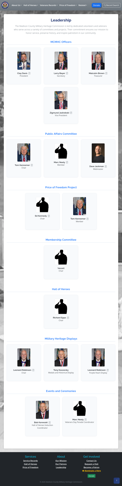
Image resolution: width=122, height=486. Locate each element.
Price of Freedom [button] (67, 5)
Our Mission (61, 460)
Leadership (61, 467)
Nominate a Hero (91, 470)
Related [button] (82, 5)
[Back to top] (117, 481)
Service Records (30, 460)
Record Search (111, 5)
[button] (24, 66)
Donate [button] (96, 5)
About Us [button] (16, 5)
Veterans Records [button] (48, 5)
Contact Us (91, 460)
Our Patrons (61, 464)
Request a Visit (91, 464)
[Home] (5, 5)
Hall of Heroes (30, 464)
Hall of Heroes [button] (30, 5)
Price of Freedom (30, 467)
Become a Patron (91, 467)
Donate (91, 476)
